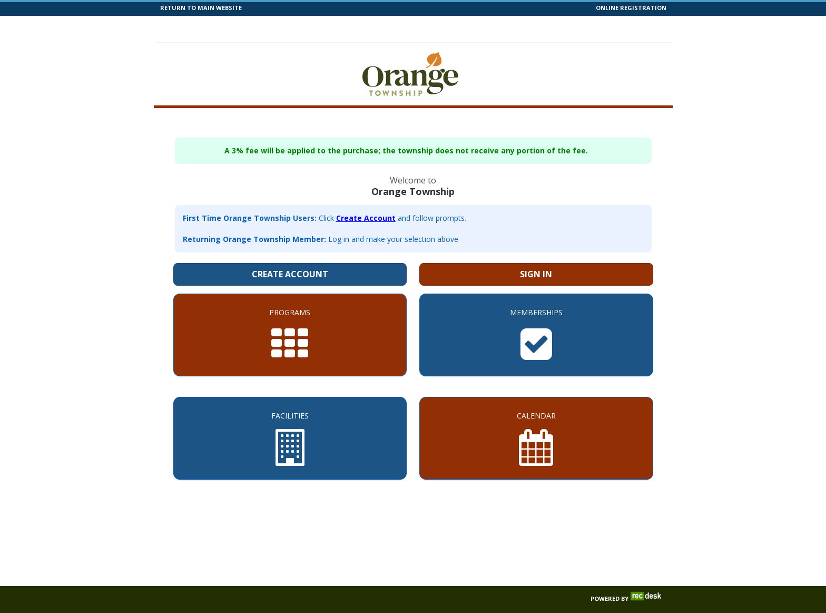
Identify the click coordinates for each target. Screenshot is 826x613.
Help (458, 28)
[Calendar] (536, 419)
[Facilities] (290, 419)
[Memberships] (536, 316)
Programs (230, 28)
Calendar (414, 28)
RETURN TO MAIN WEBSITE (201, 8)
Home (181, 28)
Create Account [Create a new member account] (290, 255)
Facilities (360, 28)
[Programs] (290, 316)
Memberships (295, 28)
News (495, 28)
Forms (535, 28)
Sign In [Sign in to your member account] (536, 255)
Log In (645, 28)
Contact (580, 28)
